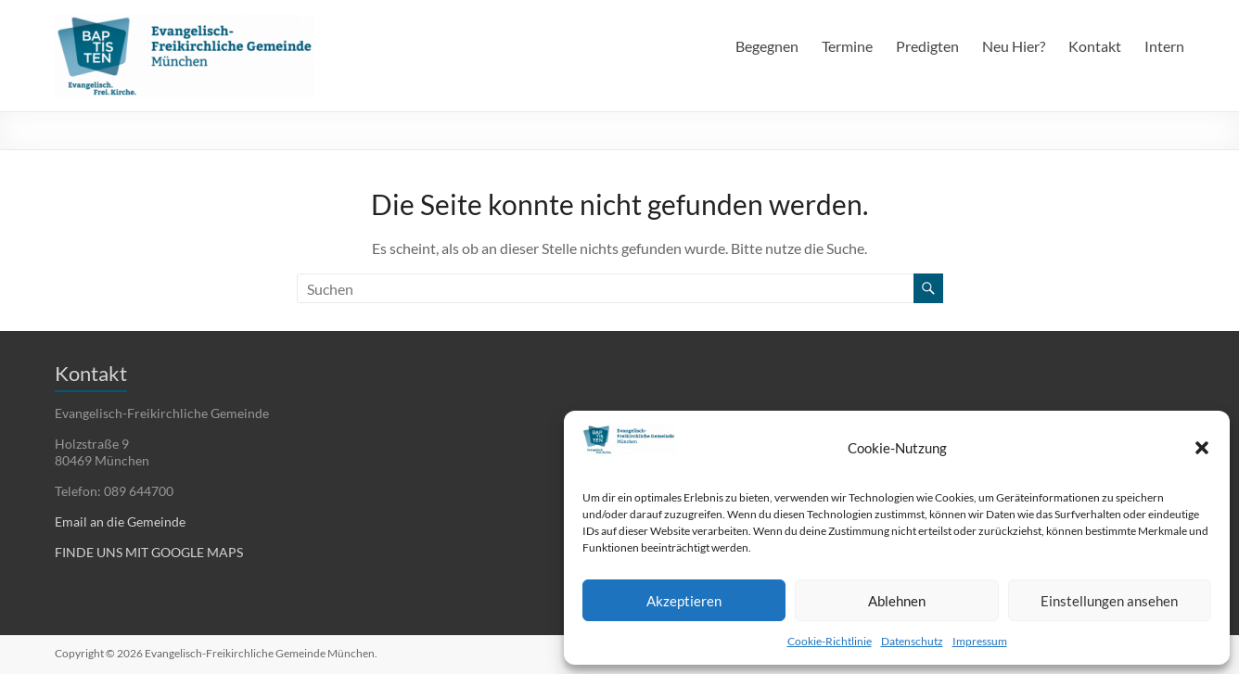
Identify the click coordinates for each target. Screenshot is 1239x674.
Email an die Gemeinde (120, 521)
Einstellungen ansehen (1109, 600)
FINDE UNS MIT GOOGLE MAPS (149, 552)
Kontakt (1094, 46)
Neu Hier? (1013, 46)
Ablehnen (897, 600)
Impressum (979, 641)
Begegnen (766, 46)
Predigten (927, 46)
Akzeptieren (684, 600)
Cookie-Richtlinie (829, 641)
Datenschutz (912, 641)
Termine (847, 46)
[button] (1202, 448)
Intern (1164, 46)
